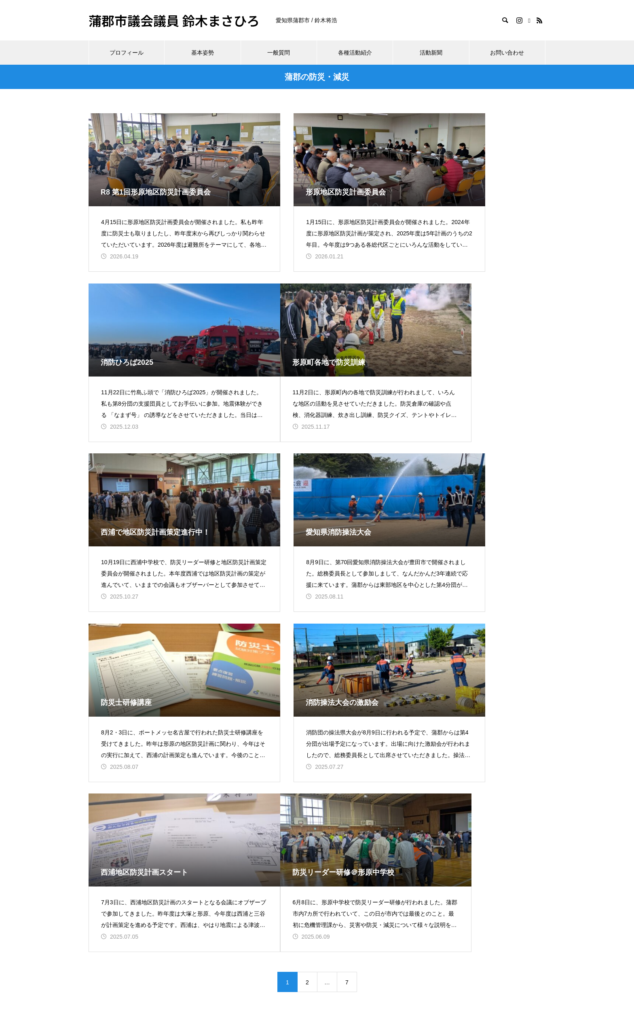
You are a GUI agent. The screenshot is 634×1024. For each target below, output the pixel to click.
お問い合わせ (507, 52)
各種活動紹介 (355, 52)
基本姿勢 (202, 52)
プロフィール (127, 52)
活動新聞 (431, 52)
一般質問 (278, 52)
